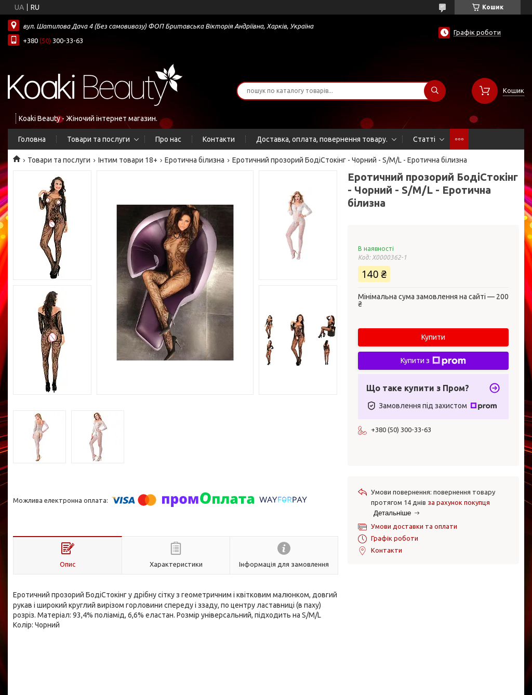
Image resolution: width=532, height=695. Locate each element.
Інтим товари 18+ (127, 160)
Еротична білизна (194, 160)
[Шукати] (435, 91)
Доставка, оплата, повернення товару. (322, 139)
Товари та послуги (98, 139)
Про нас (168, 139)
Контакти (219, 139)
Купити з (433, 361)
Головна (32, 139)
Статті (424, 139)
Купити (433, 337)
